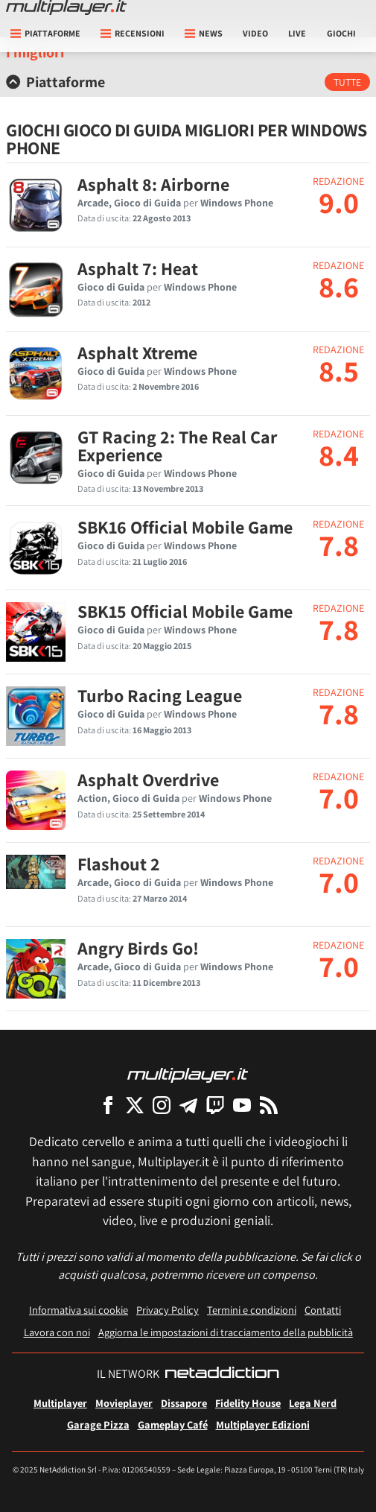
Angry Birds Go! (138, 948)
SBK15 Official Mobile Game (185, 611)
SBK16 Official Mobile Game (185, 527)
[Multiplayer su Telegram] (188, 1104)
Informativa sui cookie (78, 1310)
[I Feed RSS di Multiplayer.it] (269, 1104)
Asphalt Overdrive (148, 779)
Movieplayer (124, 1403)
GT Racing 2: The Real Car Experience (177, 445)
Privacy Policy (167, 1310)
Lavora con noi (57, 1332)
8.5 (339, 370)
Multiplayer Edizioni (263, 1424)
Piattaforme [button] (45, 33)
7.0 (339, 797)
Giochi (341, 33)
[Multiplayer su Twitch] (215, 1104)
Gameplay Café (173, 1424)
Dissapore (184, 1403)
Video (255, 33)
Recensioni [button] (133, 33)
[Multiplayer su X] (135, 1104)
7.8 (339, 544)
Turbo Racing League (159, 695)
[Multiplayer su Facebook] (108, 1104)
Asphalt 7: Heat (137, 268)
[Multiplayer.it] (66, 7)
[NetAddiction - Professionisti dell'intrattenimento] (221, 1374)
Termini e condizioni (251, 1310)
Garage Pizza (98, 1424)
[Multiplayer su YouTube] (242, 1104)
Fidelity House (248, 1403)
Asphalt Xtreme (137, 352)
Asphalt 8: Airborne (153, 184)
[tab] (188, 82)
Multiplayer (60, 1403)
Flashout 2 (118, 864)
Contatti (323, 1310)
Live (297, 33)
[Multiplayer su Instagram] (162, 1104)
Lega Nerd (313, 1403)
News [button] (204, 33)
